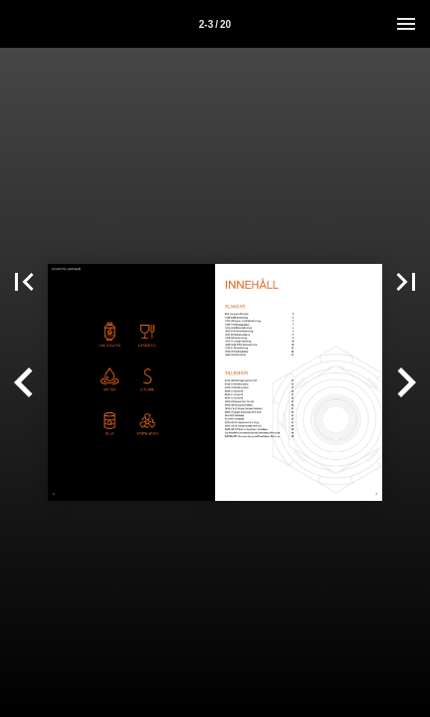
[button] (24, 282)
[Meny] (406, 24)
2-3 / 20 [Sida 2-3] (215, 24)
